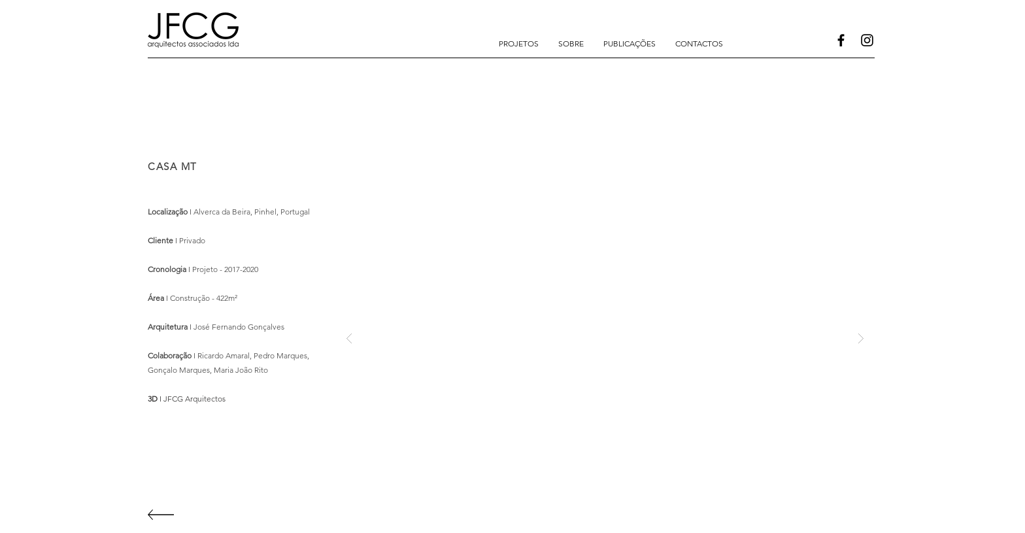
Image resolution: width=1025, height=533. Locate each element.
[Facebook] (841, 40)
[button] (518, 43)
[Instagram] (867, 40)
